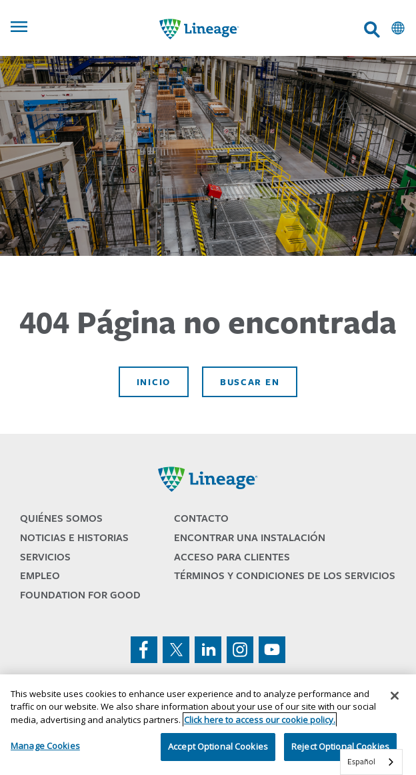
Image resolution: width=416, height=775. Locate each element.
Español (361, 761)
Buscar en (249, 382)
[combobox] (371, 762)
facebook (144, 649)
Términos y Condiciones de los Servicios (284, 575)
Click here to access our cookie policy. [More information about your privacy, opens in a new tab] (259, 720)
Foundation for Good (80, 595)
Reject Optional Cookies (340, 746)
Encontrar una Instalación (249, 537)
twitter (176, 649)
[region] (208, 724)
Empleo (40, 575)
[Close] (394, 695)
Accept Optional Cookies (218, 746)
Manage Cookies (45, 746)
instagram (240, 649)
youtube (272, 649)
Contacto (201, 518)
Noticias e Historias (74, 537)
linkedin (208, 649)
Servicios (45, 557)
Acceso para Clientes (232, 557)
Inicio (154, 382)
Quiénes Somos (61, 518)
